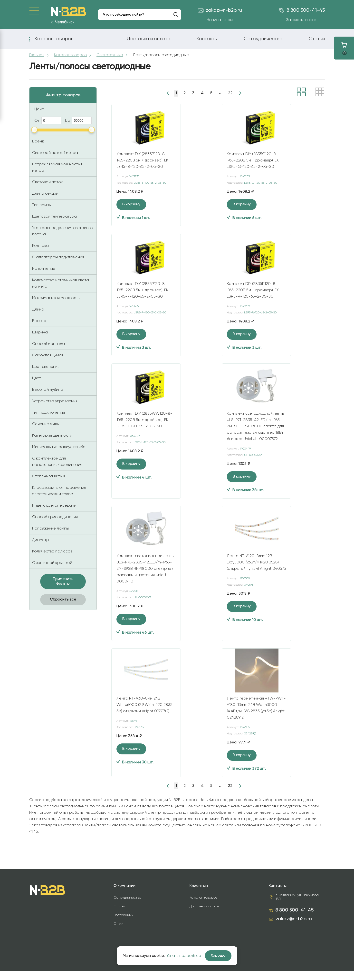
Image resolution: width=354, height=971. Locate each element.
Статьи (317, 38)
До (78, 120)
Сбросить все (63, 599)
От (47, 120)
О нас (118, 924)
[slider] (34, 130)
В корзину (131, 204)
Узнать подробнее (184, 956)
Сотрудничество (263, 38)
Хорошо (218, 956)
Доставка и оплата (148, 38)
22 (230, 93)
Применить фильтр (63, 581)
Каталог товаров (54, 38)
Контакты (207, 38)
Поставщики (124, 915)
